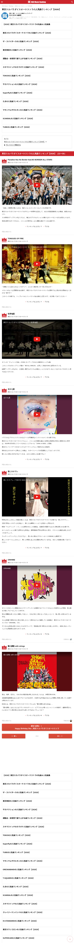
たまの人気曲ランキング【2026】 (16, 101)
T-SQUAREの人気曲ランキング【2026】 (18, 878)
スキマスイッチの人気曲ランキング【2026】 (20, 903)
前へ (14, 736)
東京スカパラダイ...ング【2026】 (24, 6)
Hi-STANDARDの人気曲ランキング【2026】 (20, 921)
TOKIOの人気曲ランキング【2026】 (17, 75)
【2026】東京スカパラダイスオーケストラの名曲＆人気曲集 (26, 24)
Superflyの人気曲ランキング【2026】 (18, 92)
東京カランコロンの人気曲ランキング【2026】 (21, 929)
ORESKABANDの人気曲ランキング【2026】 (20, 869)
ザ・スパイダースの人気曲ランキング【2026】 (21, 41)
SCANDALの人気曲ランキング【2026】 (18, 118)
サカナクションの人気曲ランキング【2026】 (20, 84)
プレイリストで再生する (12, 145)
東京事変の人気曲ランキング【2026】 (18, 50)
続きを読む (37, 727)
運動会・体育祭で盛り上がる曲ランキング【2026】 (23, 58)
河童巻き (68, 639)
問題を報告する (6, 231)
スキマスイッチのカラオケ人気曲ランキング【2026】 (24, 67)
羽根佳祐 (68, 720)
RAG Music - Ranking (7, 6)
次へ (60, 736)
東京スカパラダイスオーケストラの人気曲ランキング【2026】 (27, 32)
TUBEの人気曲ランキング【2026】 (17, 127)
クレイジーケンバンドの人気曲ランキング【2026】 (23, 912)
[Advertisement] (37, 755)
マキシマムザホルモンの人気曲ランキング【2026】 (23, 110)
